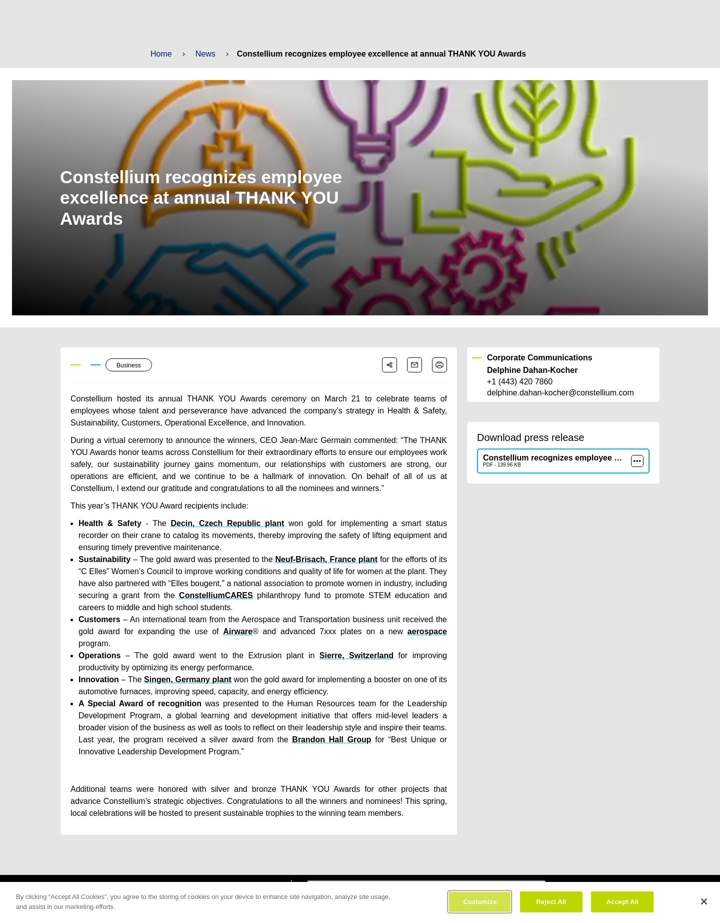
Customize (480, 907)
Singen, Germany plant (184, 667)
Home (161, 54)
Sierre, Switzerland (356, 643)
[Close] (704, 908)
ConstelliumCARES (204, 595)
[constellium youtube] (239, 877)
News (204, 54)
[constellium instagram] (269, 878)
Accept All (622, 907)
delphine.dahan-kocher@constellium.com (559, 393)
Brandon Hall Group (332, 727)
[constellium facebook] (181, 878)
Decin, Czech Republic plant (206, 523)
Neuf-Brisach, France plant (318, 559)
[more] (637, 461)
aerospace (392, 631)
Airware (222, 631)
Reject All (551, 907)
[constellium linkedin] (209, 878)
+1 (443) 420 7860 (519, 382)
